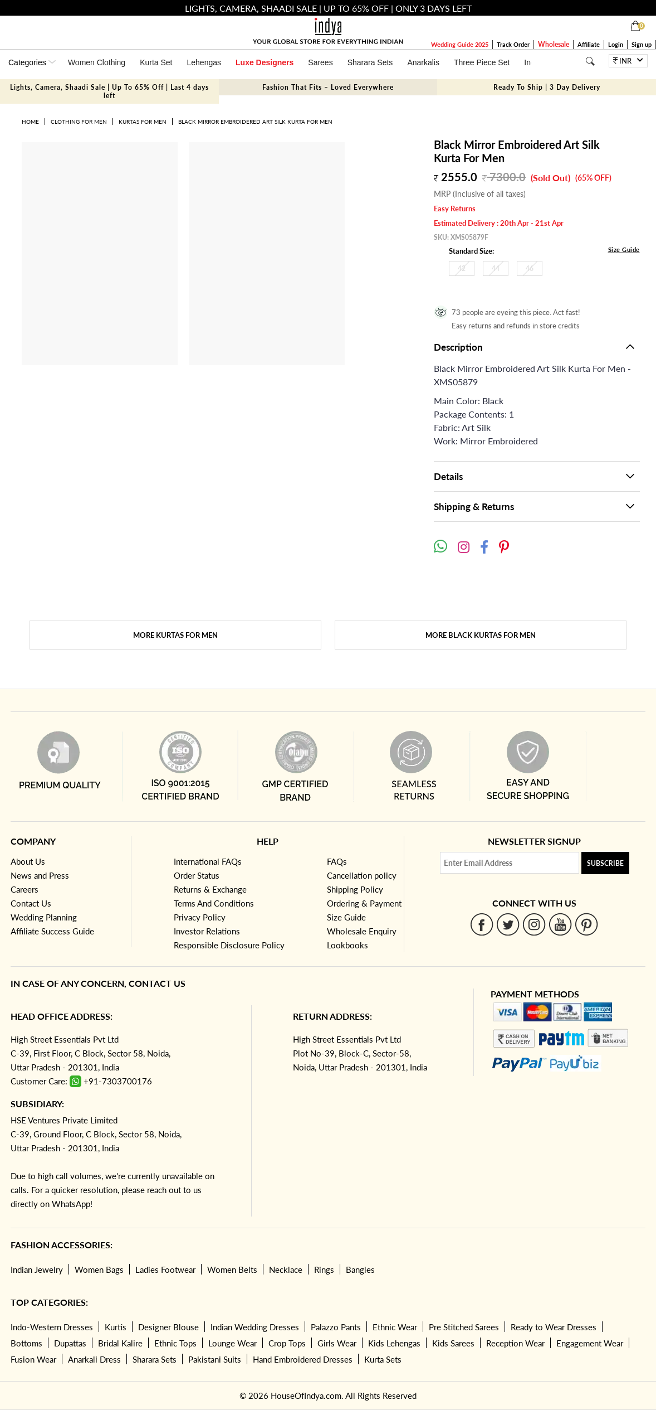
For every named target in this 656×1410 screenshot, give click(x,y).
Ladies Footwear (165, 1269)
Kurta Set (156, 62)
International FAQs (208, 861)
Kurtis (115, 1327)
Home (30, 121)
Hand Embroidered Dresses (303, 1359)
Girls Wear (336, 1343)
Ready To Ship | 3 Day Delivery (546, 87)
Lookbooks (347, 945)
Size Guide (624, 249)
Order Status (196, 875)
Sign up (641, 44)
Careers (24, 889)
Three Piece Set (482, 62)
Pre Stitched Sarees (464, 1327)
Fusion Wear (33, 1359)
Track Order (513, 44)
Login (615, 44)
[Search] (590, 61)
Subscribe (605, 863)
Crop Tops (287, 1343)
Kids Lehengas (394, 1343)
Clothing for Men (79, 121)
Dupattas (70, 1343)
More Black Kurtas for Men (480, 635)
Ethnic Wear (395, 1327)
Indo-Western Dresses (52, 1327)
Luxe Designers (264, 62)
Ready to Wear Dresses (553, 1327)
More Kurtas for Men (175, 635)
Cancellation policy (361, 875)
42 (462, 268)
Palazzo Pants (336, 1327)
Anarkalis (423, 62)
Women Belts (232, 1269)
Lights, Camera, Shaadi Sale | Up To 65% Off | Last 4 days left (109, 91)
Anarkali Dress (94, 1359)
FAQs (337, 861)
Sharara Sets (370, 62)
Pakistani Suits (214, 1359)
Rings (324, 1269)
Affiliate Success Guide (52, 931)
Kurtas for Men (143, 121)
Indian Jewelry (37, 1269)
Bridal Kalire (120, 1343)
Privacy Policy (200, 917)
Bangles (360, 1269)
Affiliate (588, 44)
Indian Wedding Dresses (254, 1327)
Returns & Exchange (210, 889)
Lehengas (204, 62)
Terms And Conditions (214, 903)
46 (529, 268)
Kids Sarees (453, 1343)
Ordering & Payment (364, 903)
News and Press (40, 875)
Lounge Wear (232, 1343)
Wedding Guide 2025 (459, 44)
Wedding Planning (44, 917)
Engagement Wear (589, 1343)
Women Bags (99, 1269)
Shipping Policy (355, 889)
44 (496, 268)
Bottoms (26, 1343)
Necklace (285, 1269)
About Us (28, 861)
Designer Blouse (168, 1327)
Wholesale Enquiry (361, 931)
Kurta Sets (383, 1359)
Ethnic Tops (175, 1343)
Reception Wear (515, 1343)
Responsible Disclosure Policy (229, 945)
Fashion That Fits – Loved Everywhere (328, 87)
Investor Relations (207, 931)
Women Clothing (96, 62)
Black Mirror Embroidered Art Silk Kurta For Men (255, 121)
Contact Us (31, 903)
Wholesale (553, 44)
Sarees (320, 62)
